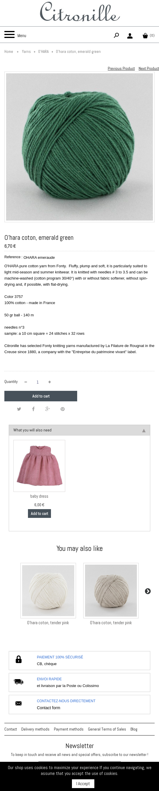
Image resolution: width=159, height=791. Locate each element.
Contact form (48, 707)
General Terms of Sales (107, 729)
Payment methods (69, 729)
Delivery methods (35, 729)
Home (8, 51)
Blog (133, 729)
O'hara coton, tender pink (48, 622)
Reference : (13, 257)
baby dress (39, 496)
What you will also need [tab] (79, 430)
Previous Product (121, 68)
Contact (10, 729)
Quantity (11, 381)
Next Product (149, 68)
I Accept (83, 783)
